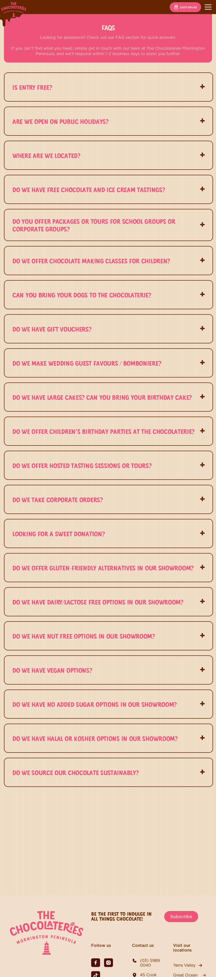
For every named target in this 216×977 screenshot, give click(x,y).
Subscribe (181, 916)
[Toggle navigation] (208, 7)
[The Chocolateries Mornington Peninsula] (46, 953)
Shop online (185, 7)
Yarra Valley (184, 965)
